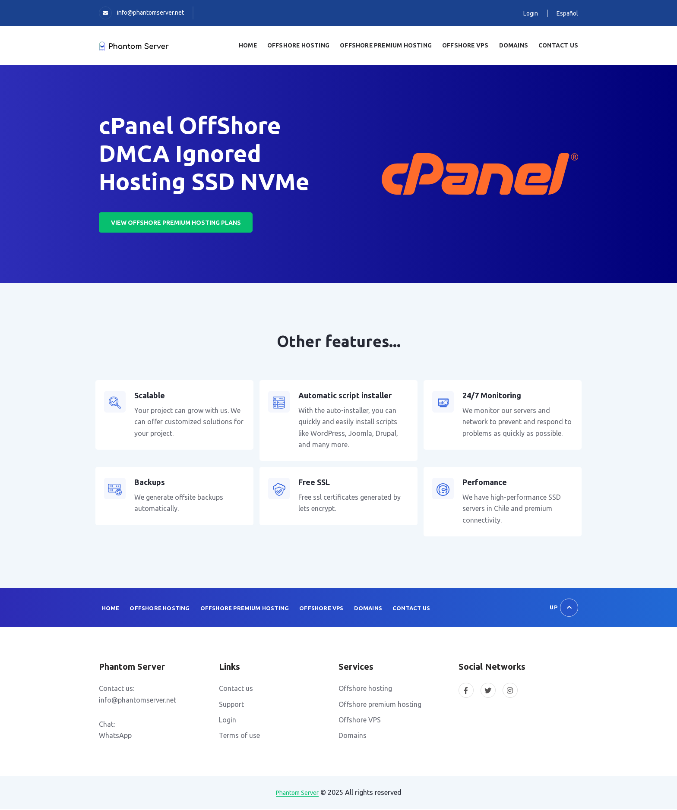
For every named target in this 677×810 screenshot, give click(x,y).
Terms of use (239, 737)
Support (231, 705)
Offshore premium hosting (379, 705)
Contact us (559, 46)
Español (567, 13)
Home (259, 46)
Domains (516, 46)
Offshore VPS (319, 609)
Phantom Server (297, 794)
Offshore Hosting (308, 46)
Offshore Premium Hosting (392, 46)
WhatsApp (115, 737)
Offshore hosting (365, 690)
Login (530, 13)
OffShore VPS (469, 46)
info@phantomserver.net (150, 12)
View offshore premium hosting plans (177, 223)
